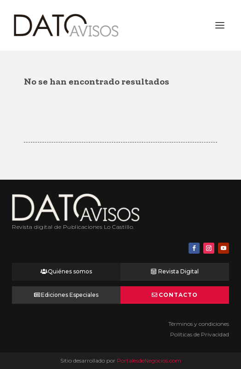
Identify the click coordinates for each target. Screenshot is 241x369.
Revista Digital (178, 271)
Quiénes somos (70, 271)
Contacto (178, 294)
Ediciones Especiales (69, 294)
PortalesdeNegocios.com (149, 360)
